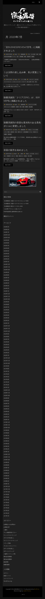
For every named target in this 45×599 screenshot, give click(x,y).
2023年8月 (6, 304)
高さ (36, 81)
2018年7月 (6, 467)
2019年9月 (6, 430)
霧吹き (25, 156)
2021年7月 (6, 371)
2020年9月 (6, 398)
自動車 (17, 106)
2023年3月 (6, 318)
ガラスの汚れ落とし (9, 538)
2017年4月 (6, 508)
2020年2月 (6, 417)
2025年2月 (6, 259)
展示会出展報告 (8, 556)
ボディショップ (7, 106)
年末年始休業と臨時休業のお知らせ (13, 211)
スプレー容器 (7, 132)
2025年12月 (7, 235)
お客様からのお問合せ (9, 524)
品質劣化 (12, 132)
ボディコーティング (9, 551)
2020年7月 (6, 403)
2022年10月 (7, 331)
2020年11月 (7, 393)
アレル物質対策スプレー (10, 532)
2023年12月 (7, 294)
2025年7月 (6, 245)
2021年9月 (6, 366)
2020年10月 (7, 395)
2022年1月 (6, 355)
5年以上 (30, 129)
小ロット (13, 156)
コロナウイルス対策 (32, 104)
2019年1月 (6, 451)
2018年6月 (6, 470)
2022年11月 (7, 328)
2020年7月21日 (8, 104)
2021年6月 (6, 374)
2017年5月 (6, 505)
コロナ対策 (33, 54)
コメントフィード (8, 578)
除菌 (23, 106)
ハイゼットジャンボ (16, 81)
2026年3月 (6, 227)
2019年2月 (6, 449)
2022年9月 (6, 334)
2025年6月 (6, 248)
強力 (18, 56)
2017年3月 (6, 510)
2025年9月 (6, 240)
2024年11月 (7, 267)
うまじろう (31, 79)
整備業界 (13, 106)
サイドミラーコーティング (11, 540)
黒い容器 (30, 156)
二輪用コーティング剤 (9, 554)
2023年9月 (6, 302)
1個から (27, 153)
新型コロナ (20, 132)
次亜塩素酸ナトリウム (27, 132)
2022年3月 (6, 350)
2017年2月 (6, 513)
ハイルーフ (23, 81)
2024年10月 (7, 269)
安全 (16, 132)
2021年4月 (6, 379)
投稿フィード (7, 576)
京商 (37, 54)
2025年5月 (6, 251)
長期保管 (29, 56)
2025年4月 (6, 253)
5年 (29, 54)
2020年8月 (6, 401)
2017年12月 (7, 486)
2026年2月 (6, 229)
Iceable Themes (27, 591)
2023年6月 (6, 310)
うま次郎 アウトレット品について (12, 209)
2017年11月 (7, 489)
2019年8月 (6, 433)
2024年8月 (6, 275)
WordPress (36, 589)
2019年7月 (6, 435)
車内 (20, 106)
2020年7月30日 (8, 54)
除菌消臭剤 (23, 54)
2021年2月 (6, 385)
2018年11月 (7, 457)
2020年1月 (6, 419)
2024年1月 (6, 291)
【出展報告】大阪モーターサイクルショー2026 (16, 201)
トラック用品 (23, 79)
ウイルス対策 (35, 129)
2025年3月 (6, 256)
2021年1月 (6, 387)
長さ (33, 81)
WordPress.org (8, 581)
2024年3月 (6, 285)
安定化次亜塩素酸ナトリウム (10, 56)
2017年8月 (6, 497)
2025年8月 (6, 243)
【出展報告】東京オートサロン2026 (13, 206)
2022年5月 (6, 344)
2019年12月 (7, 422)
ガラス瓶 (32, 153)
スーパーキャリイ (7, 81)
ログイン (6, 573)
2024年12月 (7, 264)
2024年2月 (6, 288)
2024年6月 (6, 280)
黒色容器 (9, 134)
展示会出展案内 (8, 559)
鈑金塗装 (6, 562)
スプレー (36, 153)
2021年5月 (6, 376)
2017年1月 (6, 516)
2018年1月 (6, 484)
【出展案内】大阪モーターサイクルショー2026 (16, 203)
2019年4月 (6, 443)
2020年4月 (6, 411)
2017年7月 (6, 500)
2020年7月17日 (8, 129)
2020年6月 (6, 406)
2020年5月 (6, 409)
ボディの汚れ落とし (9, 548)
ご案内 (21, 153)
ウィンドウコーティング (10, 535)
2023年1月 (6, 323)
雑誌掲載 (31, 106)
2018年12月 (7, 454)
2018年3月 (6, 478)
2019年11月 (7, 425)
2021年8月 (6, 368)
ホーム (23, 594)
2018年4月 (6, 476)
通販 (25, 56)
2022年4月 (6, 347)
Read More (8, 65)
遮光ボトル (35, 132)
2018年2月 (6, 481)
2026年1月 (6, 232)
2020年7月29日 (8, 79)
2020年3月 (6, 414)
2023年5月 (6, 312)
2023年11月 (7, 296)
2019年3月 (6, 446)
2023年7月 (6, 307)
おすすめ (36, 79)
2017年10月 (7, 492)
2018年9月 (6, 462)
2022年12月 (7, 326)
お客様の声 (7, 527)
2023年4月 (6, 315)
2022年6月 (6, 342)
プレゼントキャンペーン (10, 546)
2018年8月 (6, 465)
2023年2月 (6, 320)
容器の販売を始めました (16, 150)
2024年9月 (6, 272)
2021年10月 (7, 363)
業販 (17, 156)
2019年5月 (6, 441)
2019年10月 (7, 427)
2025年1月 (6, 261)
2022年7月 (6, 339)
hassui (15, 54)
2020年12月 (7, 390)
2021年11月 (7, 360)
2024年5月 (6, 283)
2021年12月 (7, 358)
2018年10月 (7, 459)
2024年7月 (6, 277)
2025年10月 (7, 237)
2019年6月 (6, 438)
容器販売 (9, 156)
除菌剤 (33, 56)
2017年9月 (6, 494)
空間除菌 (21, 56)
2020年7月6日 (8, 153)
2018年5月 (6, 473)
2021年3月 (6, 382)
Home (31, 33)
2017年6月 (6, 502)
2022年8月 (6, 336)
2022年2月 (6, 352)
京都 (40, 54)
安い (5, 156)
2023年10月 (7, 299)
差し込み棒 (29, 81)
